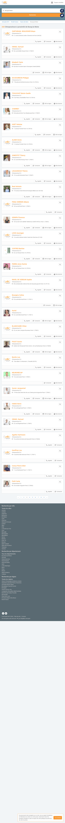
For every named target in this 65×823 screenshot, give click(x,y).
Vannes (4, 758)
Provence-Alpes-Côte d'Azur (9, 807)
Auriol (20, 409)
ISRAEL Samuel (23, 48)
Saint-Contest (5, 753)
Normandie (5, 804)
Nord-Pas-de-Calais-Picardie (9, 802)
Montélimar (5, 745)
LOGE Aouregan (24, 303)
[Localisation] (30, 10)
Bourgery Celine (24, 388)
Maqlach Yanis (23, 70)
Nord (3, 777)
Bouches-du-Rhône (7, 765)
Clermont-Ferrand (6, 730)
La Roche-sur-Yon (6, 737)
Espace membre (58, 2)
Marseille (4, 741)
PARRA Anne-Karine (25, 345)
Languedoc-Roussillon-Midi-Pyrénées (11, 800)
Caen (3, 727)
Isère (3, 773)
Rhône (3, 780)
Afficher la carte (32, 688)
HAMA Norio (22, 536)
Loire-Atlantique (6, 775)
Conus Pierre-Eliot (24, 621)
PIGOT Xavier (23, 451)
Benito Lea (22, 473)
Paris (3, 778)
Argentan (4, 722)
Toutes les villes (6, 717)
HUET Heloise (23, 154)
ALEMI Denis (23, 176)
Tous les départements (9, 763)
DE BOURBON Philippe (26, 91)
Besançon (4, 724)
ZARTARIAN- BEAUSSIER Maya (29, 27)
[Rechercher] (49, 10)
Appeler (38, 43)
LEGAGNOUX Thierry (25, 218)
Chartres (4, 729)
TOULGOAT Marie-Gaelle (27, 112)
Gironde (4, 767)
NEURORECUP (23, 494)
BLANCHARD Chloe (25, 430)
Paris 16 (4, 750)
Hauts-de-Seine (6, 772)
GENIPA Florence (24, 282)
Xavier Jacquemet (25, 515)
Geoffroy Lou (23, 600)
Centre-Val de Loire (7, 799)
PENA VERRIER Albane (26, 260)
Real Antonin (22, 239)
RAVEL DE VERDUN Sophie (28, 367)
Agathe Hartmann (24, 579)
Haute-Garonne (6, 768)
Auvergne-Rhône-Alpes (8, 794)
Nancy (3, 746)
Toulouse (4, 756)
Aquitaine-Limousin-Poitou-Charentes (11, 792)
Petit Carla (22, 642)
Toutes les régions (7, 788)
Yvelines (4, 783)
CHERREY (21, 133)
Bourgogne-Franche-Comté (9, 795)
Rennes (4, 751)
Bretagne (4, 797)
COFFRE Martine (24, 324)
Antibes (4, 720)
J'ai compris (58, 817)
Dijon (3, 734)
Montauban (5, 743)
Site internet (58, 43)
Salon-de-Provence (7, 755)
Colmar (4, 732)
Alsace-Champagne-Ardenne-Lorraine (11, 790)
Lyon (3, 740)
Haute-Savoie (5, 770)
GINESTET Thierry (24, 197)
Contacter (47, 43)
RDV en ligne (47, 85)
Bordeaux (4, 725)
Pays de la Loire (6, 805)
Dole (3, 735)
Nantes (4, 748)
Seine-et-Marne (6, 782)
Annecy (4, 719)
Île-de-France (5, 809)
